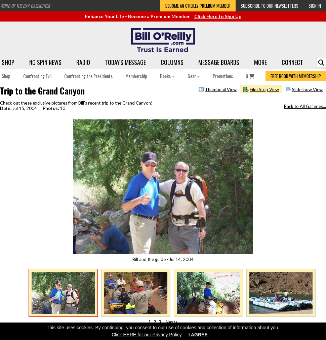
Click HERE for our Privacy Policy (147, 334)
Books (167, 75)
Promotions (223, 75)
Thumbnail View (221, 89)
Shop (8, 62)
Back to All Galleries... (305, 106)
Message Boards (218, 62)
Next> (172, 322)
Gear (194, 75)
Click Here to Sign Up (217, 16)
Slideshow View (307, 89)
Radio (83, 62)
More (260, 62)
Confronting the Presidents (88, 75)
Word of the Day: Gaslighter (25, 5)
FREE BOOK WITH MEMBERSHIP (296, 76)
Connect (292, 62)
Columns (172, 62)
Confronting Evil (37, 75)
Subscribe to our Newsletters (269, 5)
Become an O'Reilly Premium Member (198, 5)
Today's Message (125, 62)
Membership (136, 75)
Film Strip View (264, 89)
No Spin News (45, 62)
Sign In (315, 5)
